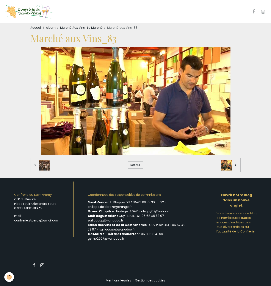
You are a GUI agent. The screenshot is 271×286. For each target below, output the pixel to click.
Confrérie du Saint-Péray (33, 195)
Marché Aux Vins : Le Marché (81, 27)
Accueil (35, 27)
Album (51, 27)
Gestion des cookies (150, 280)
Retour (135, 165)
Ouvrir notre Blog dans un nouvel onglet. (236, 200)
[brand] (29, 11)
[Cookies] (9, 277)
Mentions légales (118, 280)
